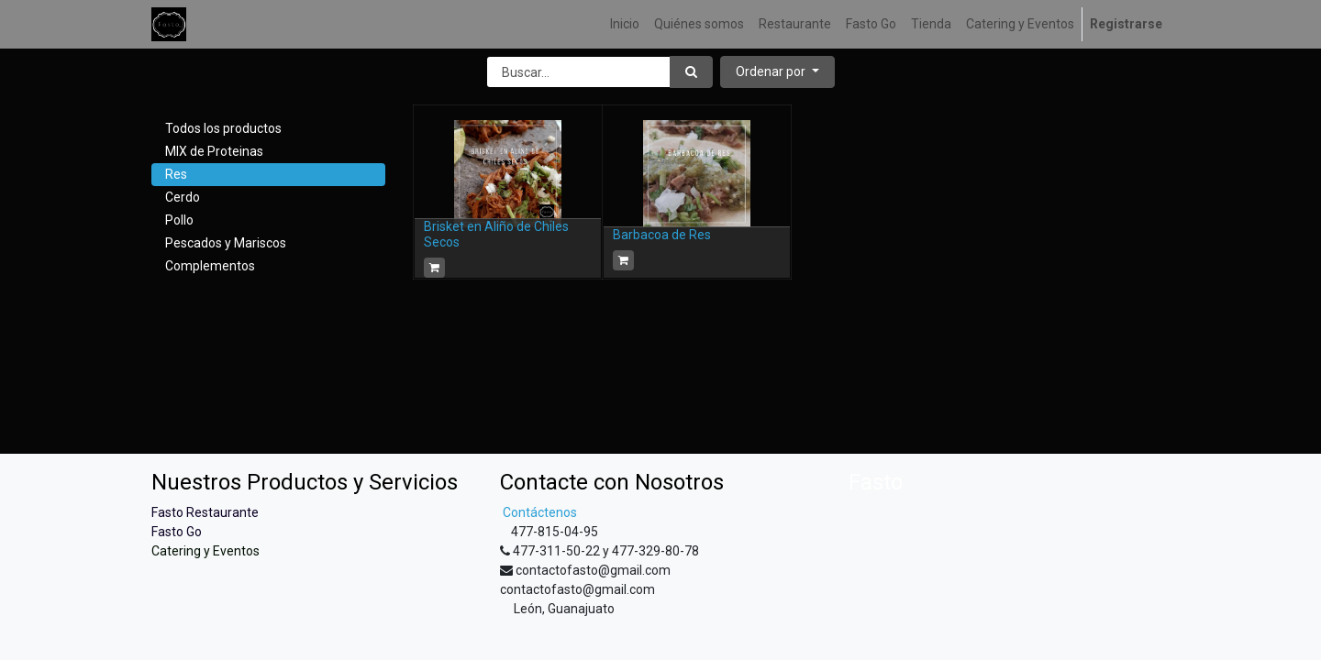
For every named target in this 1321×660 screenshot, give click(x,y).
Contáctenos (538, 512)
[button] (777, 72)
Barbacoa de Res (662, 234)
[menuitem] (625, 24)
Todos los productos (223, 128)
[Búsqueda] (691, 72)
